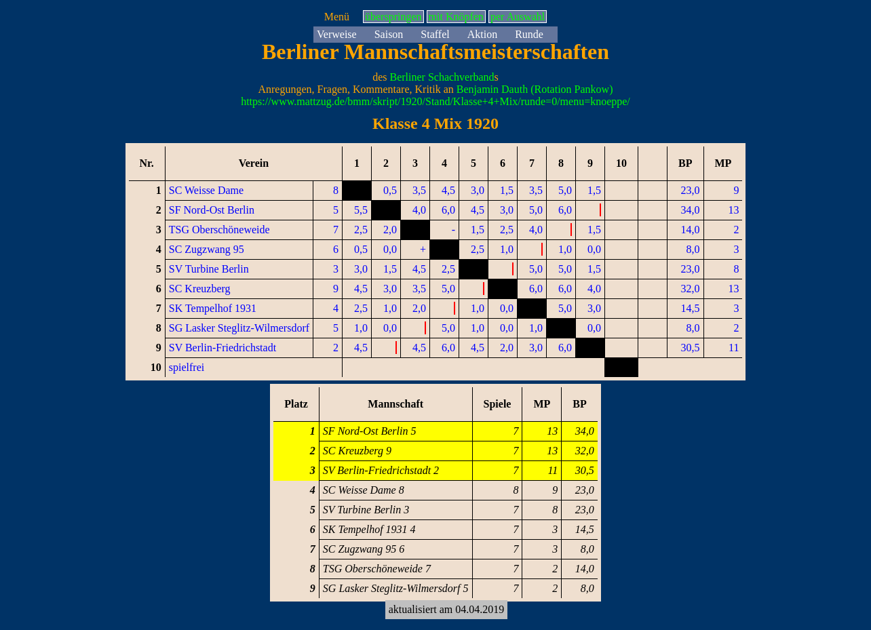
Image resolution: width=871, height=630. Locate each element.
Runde (529, 34)
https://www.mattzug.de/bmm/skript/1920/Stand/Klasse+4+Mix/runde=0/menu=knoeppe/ (435, 101)
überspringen (393, 16)
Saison (389, 34)
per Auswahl (517, 16)
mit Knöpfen (456, 16)
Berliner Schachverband (441, 77)
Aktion (482, 34)
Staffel (435, 34)
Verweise (337, 34)
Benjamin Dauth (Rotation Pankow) (535, 89)
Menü (336, 16)
